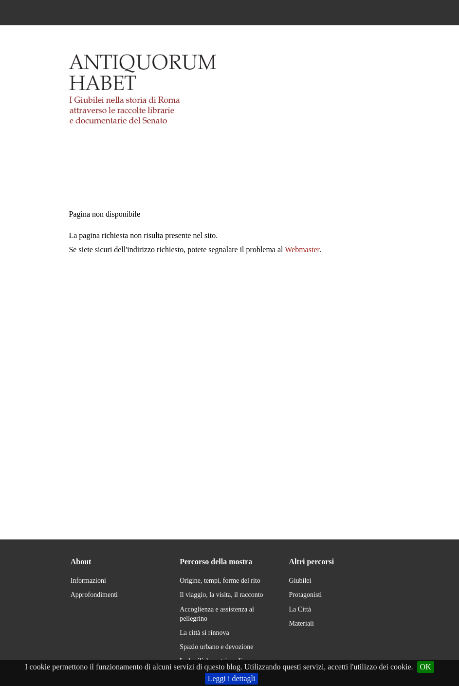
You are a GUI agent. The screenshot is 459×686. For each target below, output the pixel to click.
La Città (300, 609)
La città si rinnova (204, 632)
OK (425, 667)
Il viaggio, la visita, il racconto (221, 594)
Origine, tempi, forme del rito (220, 580)
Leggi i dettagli (232, 678)
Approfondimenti (94, 594)
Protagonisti (305, 594)
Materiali (301, 623)
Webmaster (302, 249)
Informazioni (88, 580)
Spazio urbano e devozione (216, 646)
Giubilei (300, 580)
